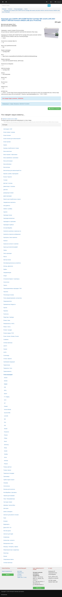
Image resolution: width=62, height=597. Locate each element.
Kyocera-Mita (6, 412)
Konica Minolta (7, 409)
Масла (5, 256)
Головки (5, 180)
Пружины (5, 310)
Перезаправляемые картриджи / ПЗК (12, 288)
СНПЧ (4, 352)
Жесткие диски (7, 530)
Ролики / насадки (7, 330)
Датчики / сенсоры (7, 183)
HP (4, 403)
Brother (5, 380)
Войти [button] (8, 574)
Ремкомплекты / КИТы (8, 323)
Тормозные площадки (8, 473)
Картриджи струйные (8, 224)
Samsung (6, 444)
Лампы (5, 250)
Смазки (5, 349)
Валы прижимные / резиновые (10, 157)
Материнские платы (8, 543)
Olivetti (5, 428)
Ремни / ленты (7, 326)
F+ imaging (6, 396)
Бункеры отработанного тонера (11, 148)
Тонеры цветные (7, 467)
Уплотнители (6, 486)
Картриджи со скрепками (9, 221)
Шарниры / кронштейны (9, 505)
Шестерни (5, 508)
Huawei (5, 406)
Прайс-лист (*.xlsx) (21, 577)
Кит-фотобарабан (7, 227)
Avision (5, 377)
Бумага (5, 145)
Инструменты (6, 205)
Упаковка (5, 482)
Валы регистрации (7, 161)
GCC (4, 400)
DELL (5, 390)
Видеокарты (6, 524)
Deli (4, 387)
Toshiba (5, 454)
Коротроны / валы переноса (10, 237)
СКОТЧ (5, 345)
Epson (5, 393)
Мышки (5, 556)
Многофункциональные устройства (12, 263)
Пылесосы (6, 314)
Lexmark (5, 416)
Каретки (5, 212)
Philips (5, 438)
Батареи (5, 521)
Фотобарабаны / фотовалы (10, 492)
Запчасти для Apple (8, 534)
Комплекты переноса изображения (12, 234)
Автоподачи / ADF (7, 129)
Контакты (19, 575)
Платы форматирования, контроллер (12, 298)
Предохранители (7, 301)
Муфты (5, 269)
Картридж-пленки (7, 215)
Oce (4, 422)
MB (4, 419)
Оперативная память (8, 559)
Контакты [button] (38, 587)
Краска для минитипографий (10, 247)
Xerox (5, 457)
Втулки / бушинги (7, 176)
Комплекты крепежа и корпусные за (12, 231)
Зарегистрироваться (7, 571)
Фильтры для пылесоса (9, 489)
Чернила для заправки (9, 495)
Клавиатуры (6, 537)
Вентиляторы (6, 167)
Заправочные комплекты (9, 202)
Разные (5, 463)
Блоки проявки (7, 141)
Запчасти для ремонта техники (11, 514)
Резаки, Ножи (6, 320)
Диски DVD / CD (7, 527)
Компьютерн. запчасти (8, 540)
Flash (4, 518)
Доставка (19, 571)
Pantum (5, 435)
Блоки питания (7, 135)
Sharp (5, 447)
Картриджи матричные (9, 218)
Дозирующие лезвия (8, 192)
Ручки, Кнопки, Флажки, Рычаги (11, 336)
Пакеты (5, 285)
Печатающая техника (8, 294)
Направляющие (7, 272)
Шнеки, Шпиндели (7, 511)
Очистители (6, 282)
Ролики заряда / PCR (8, 333)
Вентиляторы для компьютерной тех (12, 170)
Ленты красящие (7, 253)
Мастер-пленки (7, 259)
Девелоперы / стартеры (9, 186)
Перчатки (5, 291)
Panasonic (6, 431)
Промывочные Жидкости (9, 304)
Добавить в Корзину (54, 108)
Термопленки (6, 365)
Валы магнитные (7, 151)
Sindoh (5, 451)
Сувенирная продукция (9, 361)
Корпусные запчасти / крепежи (10, 243)
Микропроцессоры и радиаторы (11, 549)
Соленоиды (6, 355)
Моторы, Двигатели (8, 266)
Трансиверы (6, 476)
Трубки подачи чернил (8, 479)
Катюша (5, 460)
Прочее (5, 307)
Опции (5, 275)
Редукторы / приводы (8, 317)
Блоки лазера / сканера (9, 132)
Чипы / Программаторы (9, 498)
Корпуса (5, 240)
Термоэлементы (7, 371)
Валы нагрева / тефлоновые (10, 154)
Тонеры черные (7, 470)
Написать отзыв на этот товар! (9, 118)
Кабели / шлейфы (7, 208)
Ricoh (5, 441)
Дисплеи (5, 189)
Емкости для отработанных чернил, (12, 199)
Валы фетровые (7, 164)
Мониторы (6, 553)
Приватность (20, 572)
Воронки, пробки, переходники (10, 173)
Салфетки (5, 339)
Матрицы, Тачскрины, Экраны (10, 546)
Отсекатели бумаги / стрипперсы (11, 279)
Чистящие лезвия (7, 502)
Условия (19, 574)
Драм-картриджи (7, 196)
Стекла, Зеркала (7, 358)
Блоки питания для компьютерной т (12, 138)
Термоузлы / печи (7, 368)
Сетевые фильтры (7, 342)
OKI (4, 425)
